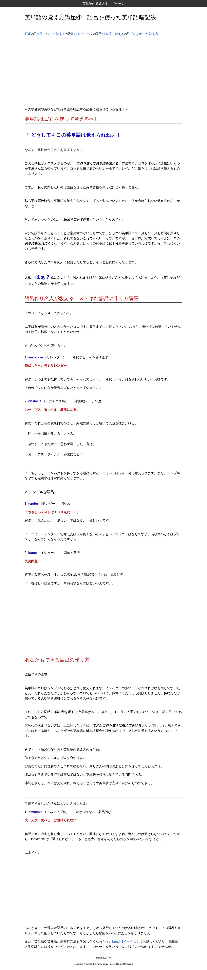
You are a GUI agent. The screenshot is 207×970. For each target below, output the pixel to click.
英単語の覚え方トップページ (103, 3)
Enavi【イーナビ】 (125, 941)
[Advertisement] (103, 73)
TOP (28, 34)
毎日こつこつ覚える (50, 34)
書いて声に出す (82, 34)
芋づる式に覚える (111, 34)
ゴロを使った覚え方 (143, 34)
